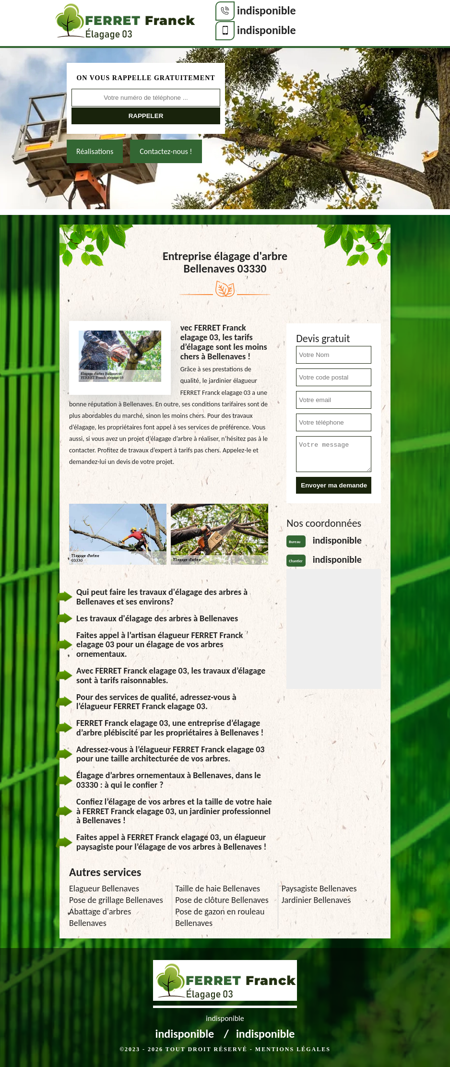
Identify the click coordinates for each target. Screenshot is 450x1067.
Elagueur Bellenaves (104, 888)
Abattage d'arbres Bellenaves (100, 917)
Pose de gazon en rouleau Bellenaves (219, 917)
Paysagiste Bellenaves (319, 888)
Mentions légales (293, 1049)
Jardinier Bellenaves (316, 900)
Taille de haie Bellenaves (217, 888)
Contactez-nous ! (166, 151)
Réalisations (94, 151)
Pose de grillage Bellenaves (116, 900)
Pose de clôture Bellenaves (221, 900)
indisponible (266, 10)
